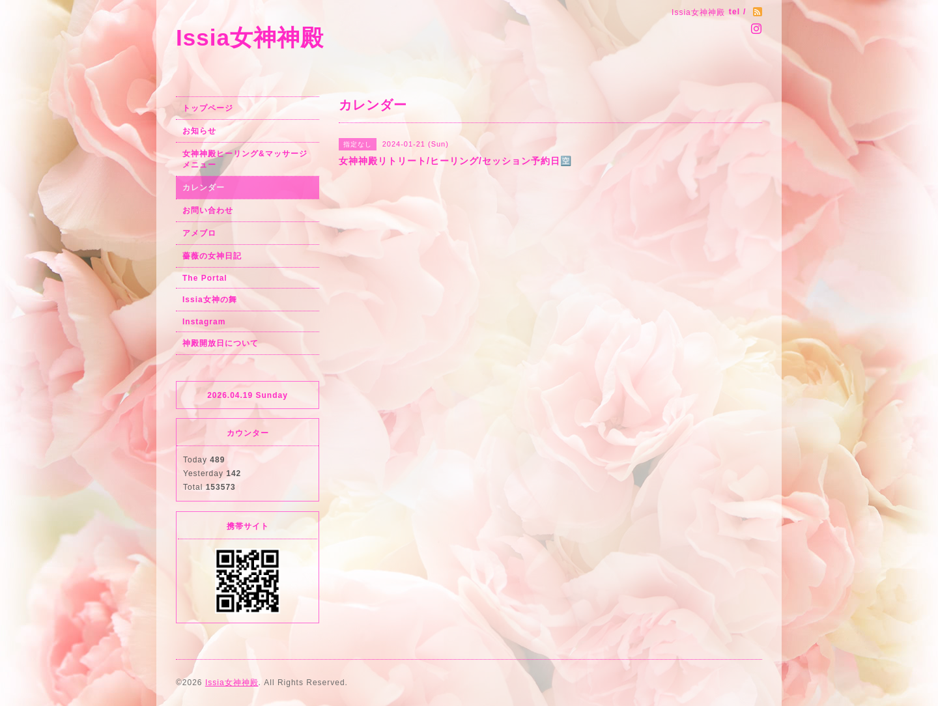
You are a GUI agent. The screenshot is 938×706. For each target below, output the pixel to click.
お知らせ (199, 130)
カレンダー (203, 187)
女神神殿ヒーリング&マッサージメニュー (244, 159)
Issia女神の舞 (209, 299)
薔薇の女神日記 (212, 256)
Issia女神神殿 (250, 37)
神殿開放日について (220, 343)
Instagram (203, 321)
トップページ (207, 108)
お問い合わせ (207, 210)
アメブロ (199, 233)
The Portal (204, 278)
